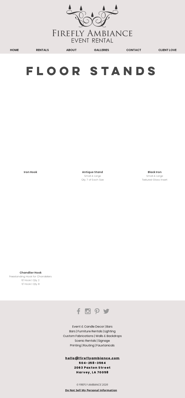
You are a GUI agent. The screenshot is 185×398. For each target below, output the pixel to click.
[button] (30, 136)
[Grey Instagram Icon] (88, 311)
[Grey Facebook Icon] (78, 311)
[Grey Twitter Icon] (106, 311)
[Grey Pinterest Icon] (97, 311)
